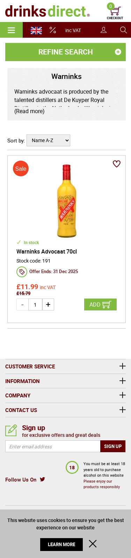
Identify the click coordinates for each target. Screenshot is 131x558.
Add (95, 304)
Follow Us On (20, 479)
